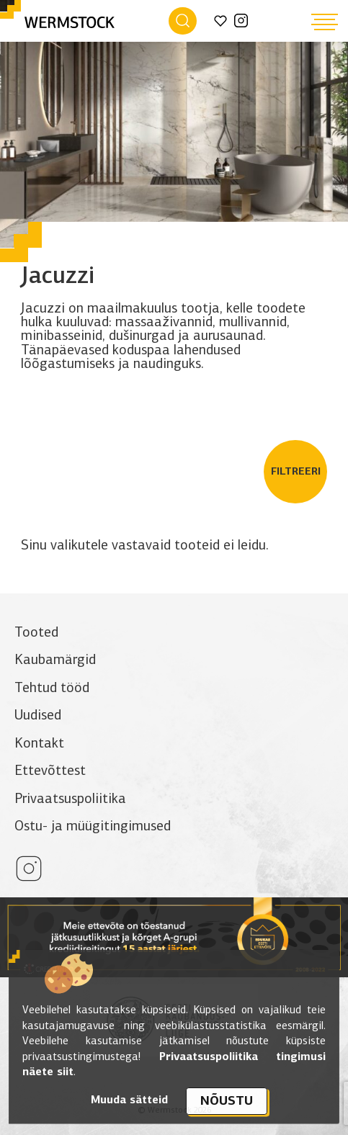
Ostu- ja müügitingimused (92, 825)
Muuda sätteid (129, 1100)
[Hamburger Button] (324, 21)
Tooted (36, 632)
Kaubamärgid (55, 659)
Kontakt (39, 743)
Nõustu (226, 1100)
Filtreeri (296, 471)
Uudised (37, 714)
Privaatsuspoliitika (70, 798)
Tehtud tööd (51, 687)
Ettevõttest (50, 770)
